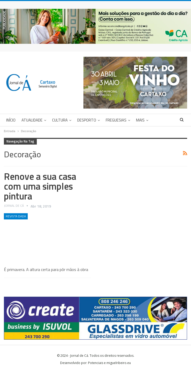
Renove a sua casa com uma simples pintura (40, 186)
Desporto (86, 120)
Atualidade (32, 120)
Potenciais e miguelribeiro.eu (109, 363)
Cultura (60, 120)
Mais (140, 120)
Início (11, 120)
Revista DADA (16, 216)
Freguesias (116, 120)
